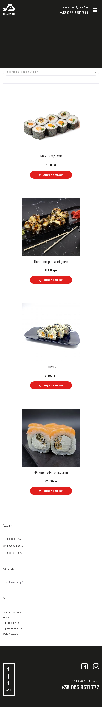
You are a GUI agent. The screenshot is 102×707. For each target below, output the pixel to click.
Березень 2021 (14, 538)
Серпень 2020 (14, 552)
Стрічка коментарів (13, 628)
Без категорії (16, 582)
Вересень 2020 (15, 545)
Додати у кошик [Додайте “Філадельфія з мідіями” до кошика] (52, 490)
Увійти (6, 617)
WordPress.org (10, 633)
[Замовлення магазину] (51, 72)
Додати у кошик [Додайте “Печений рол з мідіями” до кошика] (52, 280)
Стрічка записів (11, 622)
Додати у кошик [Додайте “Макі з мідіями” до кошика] (52, 174)
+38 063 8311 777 (74, 12)
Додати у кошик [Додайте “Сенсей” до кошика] (52, 385)
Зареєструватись (12, 612)
